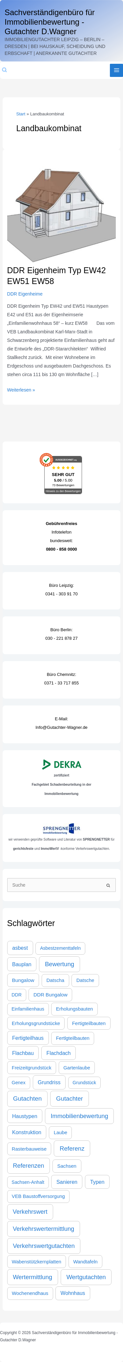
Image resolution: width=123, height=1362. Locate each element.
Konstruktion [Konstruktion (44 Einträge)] (26, 1132)
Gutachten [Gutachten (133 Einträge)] (27, 1098)
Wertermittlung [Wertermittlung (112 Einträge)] (32, 1277)
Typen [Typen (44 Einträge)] (97, 1182)
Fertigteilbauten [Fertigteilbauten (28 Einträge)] (89, 1023)
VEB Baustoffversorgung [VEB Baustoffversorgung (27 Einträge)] (38, 1196)
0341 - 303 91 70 (61, 593)
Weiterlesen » (21, 389)
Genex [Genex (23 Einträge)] (18, 1082)
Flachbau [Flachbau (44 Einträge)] (23, 1053)
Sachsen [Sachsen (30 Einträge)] (66, 1166)
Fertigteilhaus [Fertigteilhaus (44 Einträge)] (28, 1038)
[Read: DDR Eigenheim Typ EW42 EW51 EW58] (61, 210)
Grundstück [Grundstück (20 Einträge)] (84, 1082)
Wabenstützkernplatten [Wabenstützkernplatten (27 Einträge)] (36, 1261)
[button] (5, 70)
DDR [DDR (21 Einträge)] (16, 994)
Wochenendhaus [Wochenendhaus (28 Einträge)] (30, 1293)
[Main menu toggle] (116, 70)
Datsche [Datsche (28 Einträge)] (85, 980)
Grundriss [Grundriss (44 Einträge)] (49, 1082)
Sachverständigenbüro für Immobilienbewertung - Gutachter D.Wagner (50, 22)
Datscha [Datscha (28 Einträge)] (56, 980)
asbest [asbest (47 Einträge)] (20, 948)
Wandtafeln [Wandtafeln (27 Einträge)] (85, 1261)
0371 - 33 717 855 (61, 683)
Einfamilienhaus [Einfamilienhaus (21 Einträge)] (27, 1009)
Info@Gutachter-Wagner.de (61, 727)
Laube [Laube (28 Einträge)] (60, 1132)
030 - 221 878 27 (61, 638)
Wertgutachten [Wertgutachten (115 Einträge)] (86, 1277)
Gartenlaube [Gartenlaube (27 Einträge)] (76, 1067)
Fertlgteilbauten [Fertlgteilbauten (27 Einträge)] (73, 1038)
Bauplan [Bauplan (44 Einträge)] (21, 964)
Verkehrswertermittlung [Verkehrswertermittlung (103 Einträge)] (43, 1228)
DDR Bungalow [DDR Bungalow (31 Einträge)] (50, 994)
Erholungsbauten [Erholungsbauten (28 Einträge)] (74, 1009)
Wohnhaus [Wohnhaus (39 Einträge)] (73, 1293)
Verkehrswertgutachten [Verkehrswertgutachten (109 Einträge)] (44, 1245)
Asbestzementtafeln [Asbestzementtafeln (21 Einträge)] (60, 948)
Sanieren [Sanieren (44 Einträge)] (66, 1182)
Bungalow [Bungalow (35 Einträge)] (23, 980)
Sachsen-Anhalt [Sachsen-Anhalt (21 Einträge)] (27, 1182)
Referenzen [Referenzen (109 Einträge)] (28, 1165)
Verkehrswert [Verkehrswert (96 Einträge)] (30, 1211)
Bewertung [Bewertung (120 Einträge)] (59, 964)
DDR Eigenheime (25, 294)
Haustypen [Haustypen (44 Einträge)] (24, 1116)
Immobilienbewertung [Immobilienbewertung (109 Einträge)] (79, 1115)
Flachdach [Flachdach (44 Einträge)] (59, 1053)
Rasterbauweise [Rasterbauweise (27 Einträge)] (29, 1149)
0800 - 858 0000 (61, 549)
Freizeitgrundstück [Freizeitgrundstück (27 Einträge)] (31, 1067)
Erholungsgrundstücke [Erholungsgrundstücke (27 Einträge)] (36, 1023)
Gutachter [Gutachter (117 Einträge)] (69, 1098)
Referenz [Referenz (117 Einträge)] (72, 1148)
